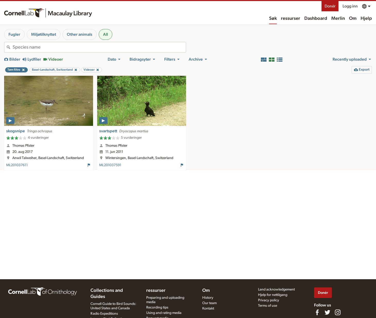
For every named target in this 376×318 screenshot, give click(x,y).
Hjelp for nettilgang (272, 295)
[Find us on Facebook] (317, 312)
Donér (330, 6)
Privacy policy (268, 300)
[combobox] (99, 47)
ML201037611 (17, 165)
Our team (209, 303)
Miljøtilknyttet (43, 34)
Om (352, 18)
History (207, 298)
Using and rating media (163, 313)
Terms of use (267, 305)
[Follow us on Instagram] (338, 312)
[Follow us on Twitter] (327, 312)
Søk (273, 18)
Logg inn (350, 6)
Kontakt (208, 308)
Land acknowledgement (276, 289)
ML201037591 (110, 165)
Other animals (79, 34)
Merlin (338, 18)
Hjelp (366, 18)
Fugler (14, 34)
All (105, 34)
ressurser (290, 18)
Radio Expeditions (104, 313)
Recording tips (157, 307)
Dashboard (315, 18)
